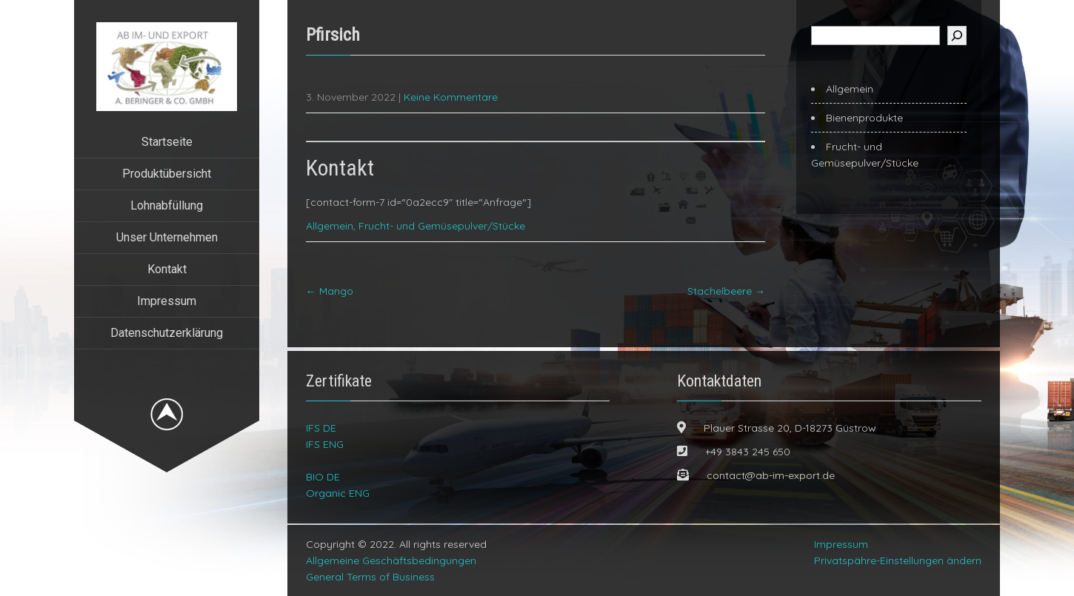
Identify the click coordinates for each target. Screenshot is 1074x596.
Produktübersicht (166, 174)
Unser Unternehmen (167, 237)
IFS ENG (325, 444)
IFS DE (321, 428)
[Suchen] (957, 35)
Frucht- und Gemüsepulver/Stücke (441, 225)
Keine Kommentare (451, 97)
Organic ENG (338, 493)
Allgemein (329, 225)
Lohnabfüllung (166, 205)
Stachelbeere (726, 291)
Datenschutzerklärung (166, 333)
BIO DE (323, 476)
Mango (329, 291)
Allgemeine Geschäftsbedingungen (391, 560)
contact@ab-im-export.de (771, 475)
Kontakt (167, 269)
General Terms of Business (370, 576)
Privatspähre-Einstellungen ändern (897, 560)
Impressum (166, 301)
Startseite (167, 142)
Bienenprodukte (864, 117)
